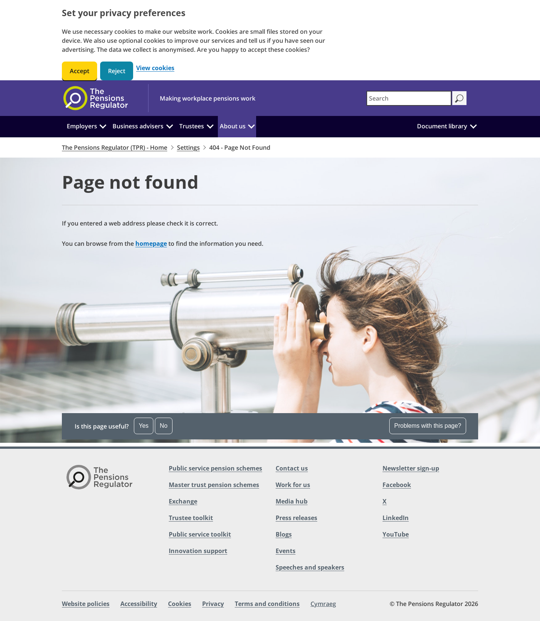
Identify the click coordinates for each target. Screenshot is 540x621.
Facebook (396, 485)
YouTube (395, 534)
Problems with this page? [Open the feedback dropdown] (427, 426)
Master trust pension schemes (214, 485)
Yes (143, 426)
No (163, 426)
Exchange (183, 501)
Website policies (86, 604)
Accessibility (138, 604)
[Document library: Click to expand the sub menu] (473, 125)
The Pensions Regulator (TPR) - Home (114, 147)
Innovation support (198, 551)
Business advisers (138, 126)
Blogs (284, 534)
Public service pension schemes (215, 468)
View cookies (155, 68)
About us (233, 126)
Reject (116, 71)
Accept (79, 71)
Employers (82, 126)
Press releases (296, 518)
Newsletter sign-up (410, 468)
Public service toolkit (200, 534)
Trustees (191, 126)
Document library (442, 126)
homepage (151, 243)
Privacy (213, 604)
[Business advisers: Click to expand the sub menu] (169, 125)
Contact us (292, 468)
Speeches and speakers (310, 567)
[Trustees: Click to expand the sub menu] (210, 125)
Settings (188, 147)
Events (286, 551)
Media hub (292, 501)
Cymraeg (323, 604)
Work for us (293, 485)
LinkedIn (395, 518)
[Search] (459, 98)
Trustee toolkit (191, 518)
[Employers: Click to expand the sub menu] (103, 125)
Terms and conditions (267, 604)
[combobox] (409, 98)
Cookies (179, 604)
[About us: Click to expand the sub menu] (251, 125)
